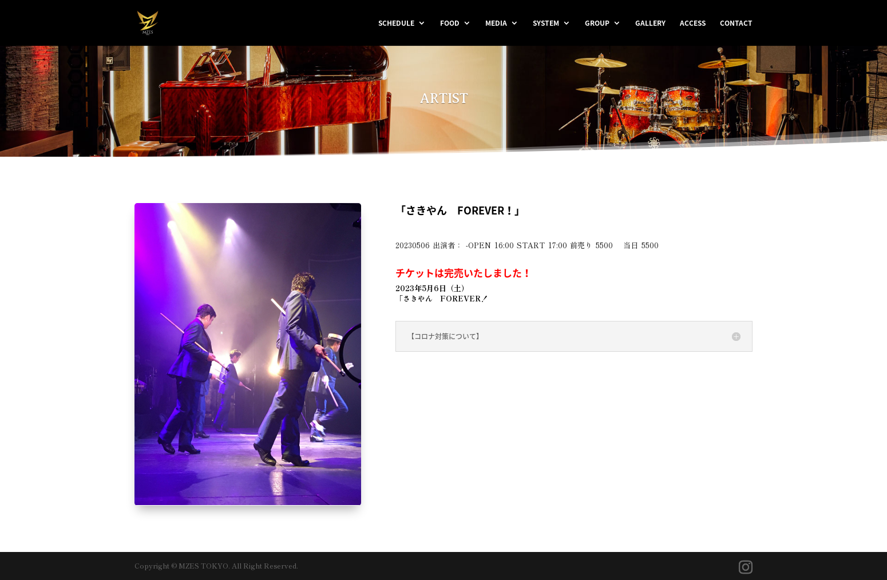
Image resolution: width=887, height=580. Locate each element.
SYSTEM (546, 23)
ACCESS (693, 23)
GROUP (597, 23)
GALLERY (650, 23)
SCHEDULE (396, 23)
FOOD (450, 23)
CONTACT (736, 23)
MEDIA (496, 23)
